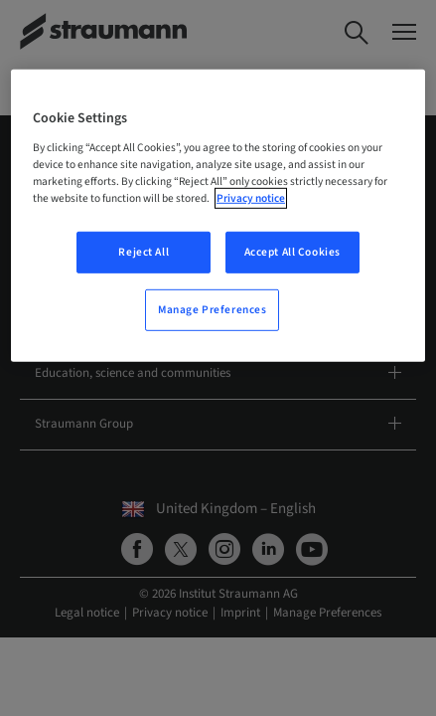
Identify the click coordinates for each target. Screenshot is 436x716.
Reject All (143, 252)
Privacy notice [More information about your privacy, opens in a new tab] (251, 198)
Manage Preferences (212, 309)
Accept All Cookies (292, 252)
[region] (218, 216)
